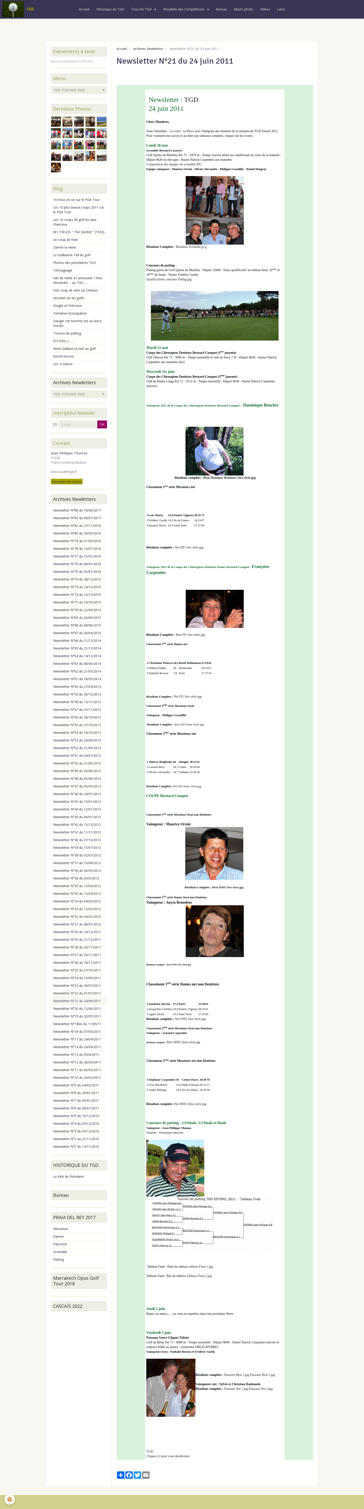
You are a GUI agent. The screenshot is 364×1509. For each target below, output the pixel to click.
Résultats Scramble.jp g (191, 247)
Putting (58, 1259)
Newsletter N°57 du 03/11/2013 (77, 709)
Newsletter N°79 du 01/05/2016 (77, 541)
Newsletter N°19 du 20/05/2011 (77, 1016)
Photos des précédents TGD (74, 262)
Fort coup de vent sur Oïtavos (75, 290)
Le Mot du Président (68, 1176)
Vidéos (265, 9)
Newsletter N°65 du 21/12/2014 (77, 648)
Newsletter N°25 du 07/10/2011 (77, 970)
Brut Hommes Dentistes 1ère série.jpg (229, 477)
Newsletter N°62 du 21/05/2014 (77, 671)
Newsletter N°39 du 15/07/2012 (77, 847)
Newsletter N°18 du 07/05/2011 (77, 1031)
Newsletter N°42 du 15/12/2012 (77, 824)
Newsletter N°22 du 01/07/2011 (77, 993)
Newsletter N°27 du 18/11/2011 (77, 955)
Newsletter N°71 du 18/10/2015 (77, 602)
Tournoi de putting (67, 333)
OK (102, 424)
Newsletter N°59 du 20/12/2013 (77, 694)
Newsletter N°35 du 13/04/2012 (77, 886)
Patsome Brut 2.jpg (262, 1375)
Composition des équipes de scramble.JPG (174, 164)
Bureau (221, 9)
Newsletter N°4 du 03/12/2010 (76, 1123)
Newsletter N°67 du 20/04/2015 (77, 633)
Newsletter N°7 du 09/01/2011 (76, 1100)
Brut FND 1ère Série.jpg (179, 964)
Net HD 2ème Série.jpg (187, 786)
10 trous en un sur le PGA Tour (76, 199)
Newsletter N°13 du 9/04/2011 (76, 1054)
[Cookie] (10, 1499)
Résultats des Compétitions (184, 9)
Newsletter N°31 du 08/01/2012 (77, 924)
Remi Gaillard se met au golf (74, 348)
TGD (191, 99)
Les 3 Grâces (63, 364)
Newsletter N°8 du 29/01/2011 (76, 1093)
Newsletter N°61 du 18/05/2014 (77, 679)
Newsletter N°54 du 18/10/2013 (77, 732)
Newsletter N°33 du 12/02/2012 (77, 909)
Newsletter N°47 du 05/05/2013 (77, 786)
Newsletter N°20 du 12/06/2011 (77, 1008)
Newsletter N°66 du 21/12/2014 (77, 640)
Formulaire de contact (66, 481)
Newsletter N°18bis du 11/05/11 (77, 1024)
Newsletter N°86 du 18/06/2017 (77, 510)
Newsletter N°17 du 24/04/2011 (77, 1039)
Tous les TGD (142, 9)
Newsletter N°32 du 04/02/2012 (77, 916)
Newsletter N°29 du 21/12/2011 (77, 939)
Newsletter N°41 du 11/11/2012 (77, 832)
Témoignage (62, 270)
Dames (58, 1236)
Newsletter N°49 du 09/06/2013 (77, 771)
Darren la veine (64, 247)
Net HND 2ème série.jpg (190, 1104)
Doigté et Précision (67, 305)
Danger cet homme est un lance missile (77, 323)
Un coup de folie (65, 239)
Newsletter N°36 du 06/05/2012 (77, 870)
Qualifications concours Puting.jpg (169, 279)
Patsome (60, 1244)
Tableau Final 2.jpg (198, 1276)
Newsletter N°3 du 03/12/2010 (76, 1131)
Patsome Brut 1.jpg (236, 1375)
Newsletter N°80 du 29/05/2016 (77, 533)
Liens (281, 9)
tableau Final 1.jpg (201, 1266)
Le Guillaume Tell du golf (71, 255)
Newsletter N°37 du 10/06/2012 (77, 863)
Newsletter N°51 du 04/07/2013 (77, 755)
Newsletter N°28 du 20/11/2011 (77, 947)
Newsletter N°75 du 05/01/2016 (77, 571)
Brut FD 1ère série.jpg (190, 634)
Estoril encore (63, 356)
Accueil (84, 9)
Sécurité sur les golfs (68, 298)
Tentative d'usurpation (70, 313)
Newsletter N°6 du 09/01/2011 (76, 1108)
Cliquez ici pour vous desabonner (168, 1456)
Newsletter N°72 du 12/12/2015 (77, 594)
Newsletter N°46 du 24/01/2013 (77, 794)
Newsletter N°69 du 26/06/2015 (77, 617)
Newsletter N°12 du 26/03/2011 (77, 1062)
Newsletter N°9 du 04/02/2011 (76, 1085)
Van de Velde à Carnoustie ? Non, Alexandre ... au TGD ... (78, 280)
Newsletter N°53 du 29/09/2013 (77, 740)
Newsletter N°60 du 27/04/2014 (77, 686)
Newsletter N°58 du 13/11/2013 (77, 702)
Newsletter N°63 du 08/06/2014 (77, 663)
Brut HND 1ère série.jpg (228, 887)
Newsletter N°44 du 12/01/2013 (77, 809)
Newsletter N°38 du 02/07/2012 (77, 855)
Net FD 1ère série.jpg (188, 696)
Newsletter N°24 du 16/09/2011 (77, 978)
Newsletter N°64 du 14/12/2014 (77, 656)
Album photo (243, 9)
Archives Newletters (148, 48)
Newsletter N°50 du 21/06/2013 (77, 763)
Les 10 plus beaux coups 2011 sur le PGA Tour (78, 209)
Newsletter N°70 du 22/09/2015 (77, 610)
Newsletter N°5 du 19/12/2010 (76, 1116)
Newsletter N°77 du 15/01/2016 (77, 556)
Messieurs (60, 1229)
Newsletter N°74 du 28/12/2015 (77, 579)
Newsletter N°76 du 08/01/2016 (77, 564)
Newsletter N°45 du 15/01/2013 (77, 801)
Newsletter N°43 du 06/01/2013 (77, 817)
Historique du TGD (110, 9)
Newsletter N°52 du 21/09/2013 (77, 748)
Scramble (60, 1252)
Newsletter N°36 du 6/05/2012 (76, 878)
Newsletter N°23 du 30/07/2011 (77, 985)
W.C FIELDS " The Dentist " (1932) (78, 232)
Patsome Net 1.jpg (236, 1389)
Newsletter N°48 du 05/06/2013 (77, 778)
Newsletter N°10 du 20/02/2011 (77, 1077)
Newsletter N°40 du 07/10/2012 (77, 840)
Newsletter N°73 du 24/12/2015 (77, 587)
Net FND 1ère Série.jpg (190, 1019)
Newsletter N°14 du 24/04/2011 (77, 1047)
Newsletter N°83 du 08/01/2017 (77, 518)
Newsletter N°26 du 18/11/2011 (77, 962)
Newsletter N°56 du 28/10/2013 (77, 717)
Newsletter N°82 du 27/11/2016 (77, 525)
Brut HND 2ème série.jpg (183, 1042)
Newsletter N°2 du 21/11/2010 (76, 1139)
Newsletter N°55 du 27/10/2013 (77, 725)
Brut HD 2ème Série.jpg (189, 724)
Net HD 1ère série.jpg (189, 547)
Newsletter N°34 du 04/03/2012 (77, 901)
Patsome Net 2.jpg (261, 1389)
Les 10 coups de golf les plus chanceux (75, 221)
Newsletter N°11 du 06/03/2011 (77, 1070)
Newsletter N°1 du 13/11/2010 (76, 1146)
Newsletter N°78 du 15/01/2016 (77, 548)
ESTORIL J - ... (63, 341)
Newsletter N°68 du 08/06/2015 (77, 625)
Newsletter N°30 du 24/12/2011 (77, 932)
